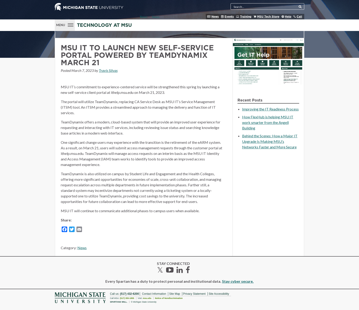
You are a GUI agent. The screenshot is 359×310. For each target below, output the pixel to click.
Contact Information (154, 293)
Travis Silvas (108, 70)
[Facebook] (64, 230)
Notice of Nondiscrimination (169, 298)
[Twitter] (72, 230)
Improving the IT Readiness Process (270, 109)
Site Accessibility (219, 293)
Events (229, 16)
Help (288, 16)
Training (245, 16)
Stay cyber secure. (238, 281)
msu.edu (147, 298)
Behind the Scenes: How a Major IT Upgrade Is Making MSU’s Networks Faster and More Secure (270, 141)
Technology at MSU (104, 25)
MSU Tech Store (268, 16)
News (215, 16)
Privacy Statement (194, 293)
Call (299, 16)
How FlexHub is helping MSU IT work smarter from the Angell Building (267, 122)
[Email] (79, 230)
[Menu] (64, 24)
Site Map (174, 293)
